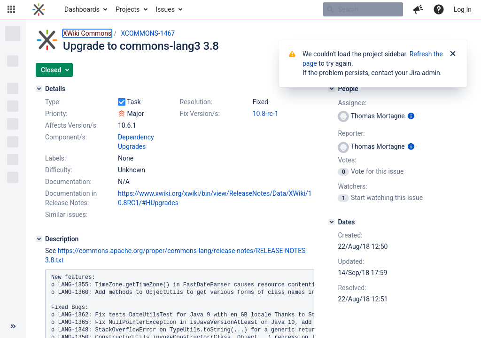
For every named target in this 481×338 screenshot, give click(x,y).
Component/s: (66, 137)
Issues (165, 9)
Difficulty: (58, 170)
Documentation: (68, 181)
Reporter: (351, 133)
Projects (128, 9)
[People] (331, 88)
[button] (11, 9)
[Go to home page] (38, 9)
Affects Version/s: (71, 125)
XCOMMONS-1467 (148, 33)
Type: (53, 102)
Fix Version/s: (200, 113)
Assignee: (352, 103)
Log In (463, 9)
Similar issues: (66, 214)
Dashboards (82, 9)
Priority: (56, 113)
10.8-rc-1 (266, 113)
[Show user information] (411, 116)
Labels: (55, 158)
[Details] (39, 88)
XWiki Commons (87, 33)
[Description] (39, 239)
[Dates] (331, 222)
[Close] (453, 54)
